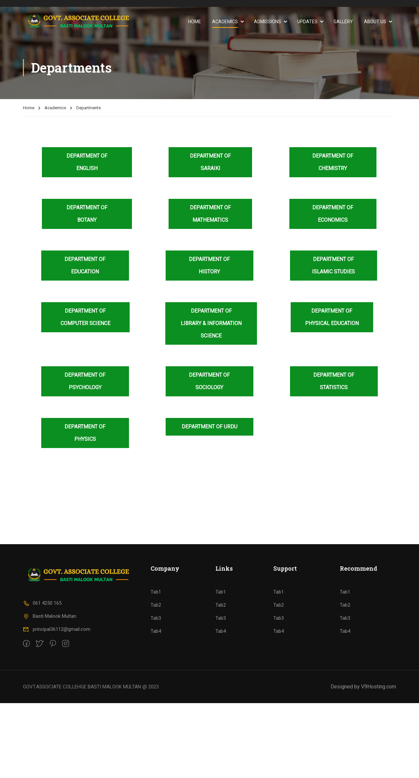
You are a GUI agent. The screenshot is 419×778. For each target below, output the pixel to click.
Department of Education (84, 265)
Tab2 (156, 680)
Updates (307, 21)
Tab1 (156, 667)
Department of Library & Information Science (211, 323)
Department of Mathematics (210, 213)
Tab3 (156, 693)
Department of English (86, 162)
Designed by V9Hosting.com (363, 761)
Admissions (267, 21)
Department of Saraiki (210, 162)
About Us (375, 21)
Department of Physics (84, 433)
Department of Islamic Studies (333, 265)
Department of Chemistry (332, 162)
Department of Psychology (84, 381)
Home (194, 21)
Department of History (209, 265)
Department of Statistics (333, 381)
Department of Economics (332, 213)
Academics (225, 21)
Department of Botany (86, 213)
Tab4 (156, 706)
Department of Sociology (209, 381)
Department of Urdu (209, 427)
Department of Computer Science (85, 317)
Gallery (343, 21)
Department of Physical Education (332, 317)
